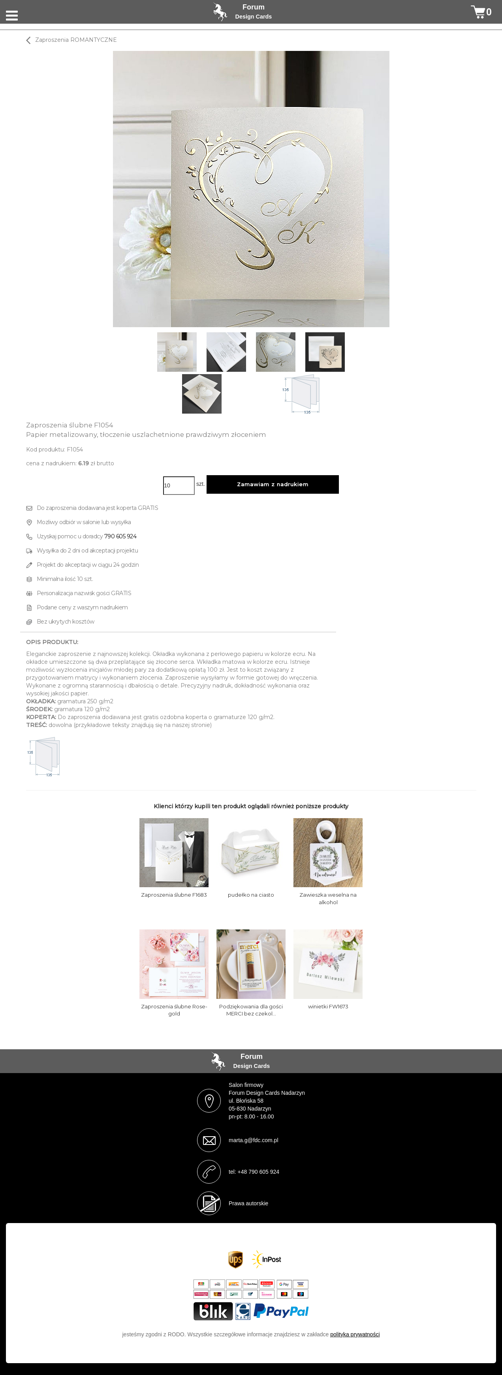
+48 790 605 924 (259, 1172)
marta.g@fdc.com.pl (253, 1140)
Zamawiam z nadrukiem (272, 484)
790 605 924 (120, 536)
